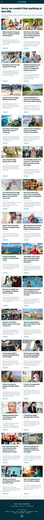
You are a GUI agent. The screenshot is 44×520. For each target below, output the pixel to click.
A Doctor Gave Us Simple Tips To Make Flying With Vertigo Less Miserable (31, 355)
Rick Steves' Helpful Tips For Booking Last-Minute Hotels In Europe (10, 291)
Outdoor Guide (21, 512)
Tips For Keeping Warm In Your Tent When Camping (32, 480)
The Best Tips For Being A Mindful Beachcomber (11, 98)
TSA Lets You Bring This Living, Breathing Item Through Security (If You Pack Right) (31, 449)
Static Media (15, 506)
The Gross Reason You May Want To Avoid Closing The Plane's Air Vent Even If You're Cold (11, 195)
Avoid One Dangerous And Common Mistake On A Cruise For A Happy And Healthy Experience (32, 67)
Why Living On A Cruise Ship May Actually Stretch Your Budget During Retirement (32, 227)
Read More (5, 48)
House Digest (30, 511)
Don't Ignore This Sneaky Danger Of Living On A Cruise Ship (11, 130)
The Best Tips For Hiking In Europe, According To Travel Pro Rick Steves (32, 130)
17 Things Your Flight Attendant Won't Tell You (31, 416)
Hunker (36, 511)
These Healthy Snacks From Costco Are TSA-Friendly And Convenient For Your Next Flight (32, 162)
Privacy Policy (26, 504)
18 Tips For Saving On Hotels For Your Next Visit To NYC (11, 258)
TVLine (17, 511)
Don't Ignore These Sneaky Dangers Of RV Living (11, 66)
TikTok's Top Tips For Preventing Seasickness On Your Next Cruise (11, 481)
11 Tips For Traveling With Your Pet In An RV (32, 385)
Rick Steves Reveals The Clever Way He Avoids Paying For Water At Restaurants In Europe (10, 449)
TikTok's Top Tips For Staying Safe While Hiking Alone (11, 386)
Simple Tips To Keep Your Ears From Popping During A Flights (11, 227)
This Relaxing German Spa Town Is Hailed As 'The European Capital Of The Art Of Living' (32, 292)
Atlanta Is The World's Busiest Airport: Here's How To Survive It (11, 324)
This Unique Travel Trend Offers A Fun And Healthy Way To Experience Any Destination (32, 259)
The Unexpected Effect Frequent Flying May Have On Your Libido (11, 355)
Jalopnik (12, 511)
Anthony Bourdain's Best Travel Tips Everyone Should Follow (10, 417)
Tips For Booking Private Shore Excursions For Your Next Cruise (32, 324)
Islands (15, 512)
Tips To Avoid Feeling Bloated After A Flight (9, 160)
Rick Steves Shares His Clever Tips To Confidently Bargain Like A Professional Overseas (32, 195)
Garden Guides (23, 511)
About (15, 504)
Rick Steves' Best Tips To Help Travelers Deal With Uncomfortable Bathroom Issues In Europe (32, 34)
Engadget (7, 511)
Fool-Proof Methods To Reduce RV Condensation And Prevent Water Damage (32, 99)
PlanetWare (28, 512)
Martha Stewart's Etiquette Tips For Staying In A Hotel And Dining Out (11, 33)
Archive (20, 504)
